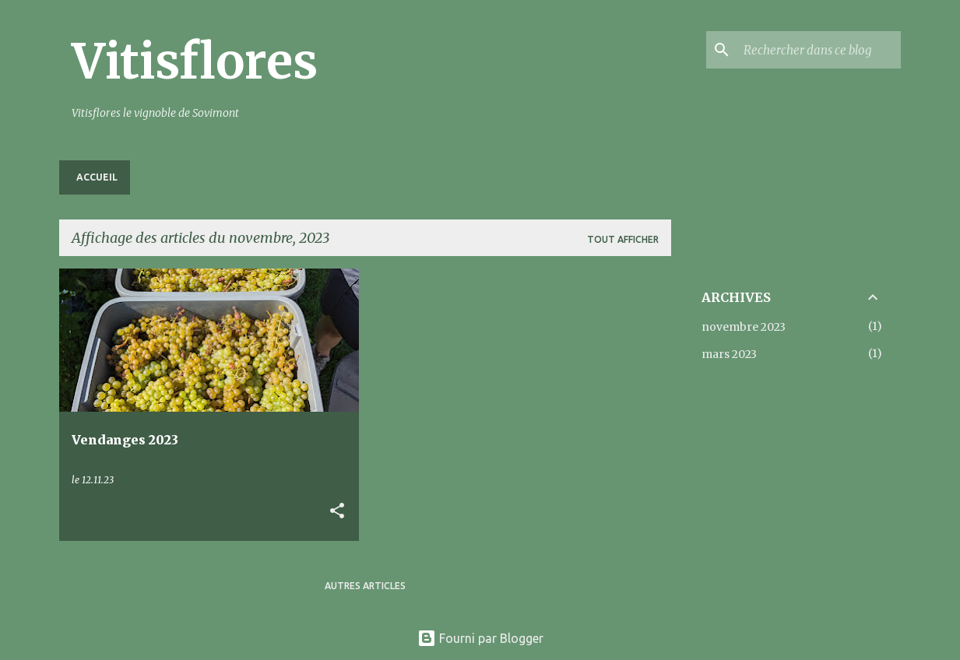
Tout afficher (623, 239)
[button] (337, 511)
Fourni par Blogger (480, 638)
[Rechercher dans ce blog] (819, 49)
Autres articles (365, 586)
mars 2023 (729, 354)
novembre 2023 (744, 327)
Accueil (97, 177)
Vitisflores (195, 61)
